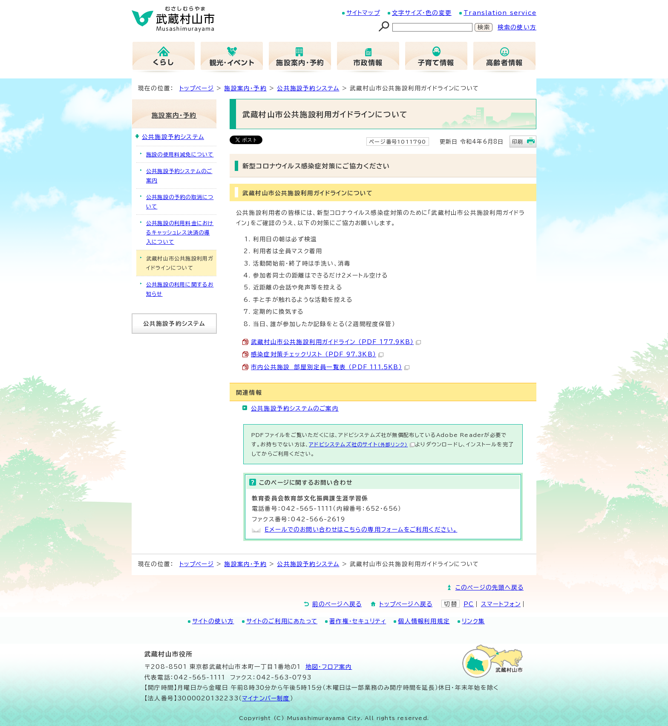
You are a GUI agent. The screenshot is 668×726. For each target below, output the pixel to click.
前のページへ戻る (337, 604)
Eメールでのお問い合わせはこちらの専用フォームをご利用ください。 (361, 529)
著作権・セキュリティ (357, 621)
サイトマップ (363, 13)
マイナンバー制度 (266, 698)
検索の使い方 (517, 27)
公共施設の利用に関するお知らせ (179, 289)
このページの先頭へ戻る (489, 587)
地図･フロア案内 (328, 667)
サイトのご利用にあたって (281, 621)
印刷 (517, 141)
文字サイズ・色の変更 (422, 13)
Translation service (500, 13)
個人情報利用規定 (424, 621)
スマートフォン (501, 604)
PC (469, 604)
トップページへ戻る (405, 604)
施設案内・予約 (245, 88)
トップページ (196, 88)
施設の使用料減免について (179, 154)
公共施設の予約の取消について (179, 201)
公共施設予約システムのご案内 (295, 408)
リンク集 (473, 621)
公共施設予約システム (308, 88)
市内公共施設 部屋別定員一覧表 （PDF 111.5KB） (330, 367)
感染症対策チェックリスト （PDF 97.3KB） (317, 354)
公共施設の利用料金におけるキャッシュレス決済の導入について (179, 232)
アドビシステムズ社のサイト (362, 444)
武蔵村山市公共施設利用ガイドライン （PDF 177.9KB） (336, 342)
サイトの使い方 (213, 621)
